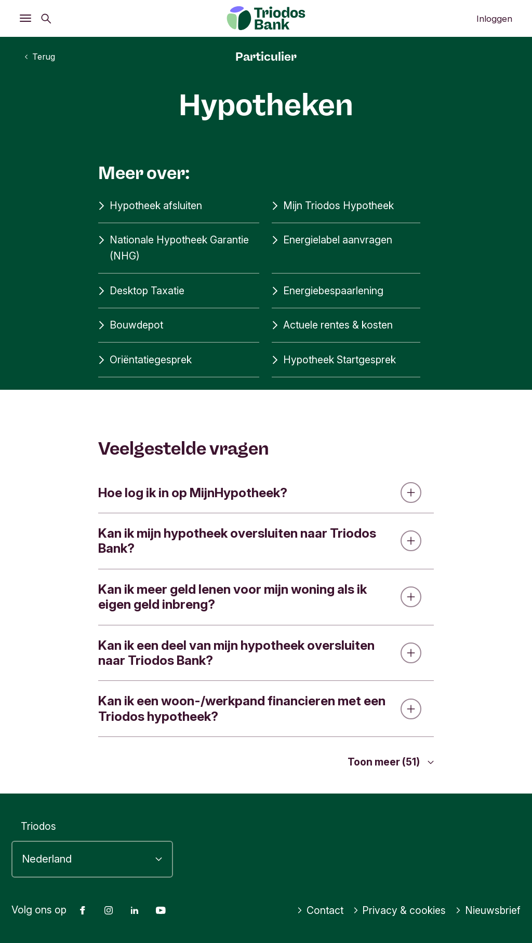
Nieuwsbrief (488, 910)
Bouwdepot (130, 325)
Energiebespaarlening (327, 291)
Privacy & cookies (399, 910)
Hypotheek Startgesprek (334, 360)
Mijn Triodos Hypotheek (333, 206)
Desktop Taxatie (141, 291)
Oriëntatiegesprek (145, 360)
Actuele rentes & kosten (332, 325)
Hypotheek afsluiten (150, 206)
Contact (320, 910)
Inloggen (494, 18)
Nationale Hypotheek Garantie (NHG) (173, 247)
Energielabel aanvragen (332, 240)
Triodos (38, 826)
